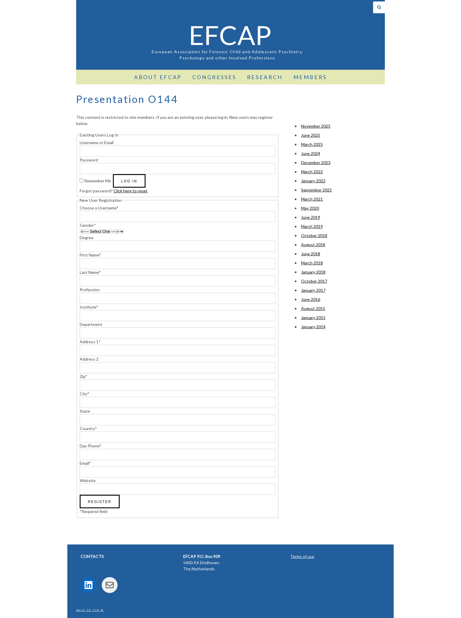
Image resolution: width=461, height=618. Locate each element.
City (84, 393)
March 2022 (312, 171)
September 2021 (316, 189)
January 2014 (313, 326)
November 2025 (315, 126)
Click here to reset (130, 190)
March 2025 (312, 144)
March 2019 (312, 226)
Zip (83, 376)
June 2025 (310, 135)
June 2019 (310, 217)
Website (88, 480)
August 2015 (313, 308)
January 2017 (313, 290)
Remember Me (97, 180)
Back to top (90, 610)
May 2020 (310, 208)
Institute (89, 306)
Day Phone (90, 445)
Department (91, 324)
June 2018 (310, 253)
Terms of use (302, 556)
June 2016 (310, 299)
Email (85, 463)
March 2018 (312, 262)
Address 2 (89, 359)
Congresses (214, 77)
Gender (88, 225)
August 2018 (313, 244)
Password (89, 159)
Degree (86, 237)
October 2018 (314, 235)
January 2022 (313, 180)
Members (310, 77)
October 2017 (314, 281)
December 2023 (315, 162)
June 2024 (310, 153)
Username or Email (96, 142)
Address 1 (90, 341)
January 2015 (313, 317)
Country (88, 428)
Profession (90, 289)
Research (265, 77)
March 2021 (312, 198)
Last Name (90, 272)
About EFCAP (158, 77)
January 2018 (313, 271)
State (85, 411)
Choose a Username (99, 207)
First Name (90, 254)
